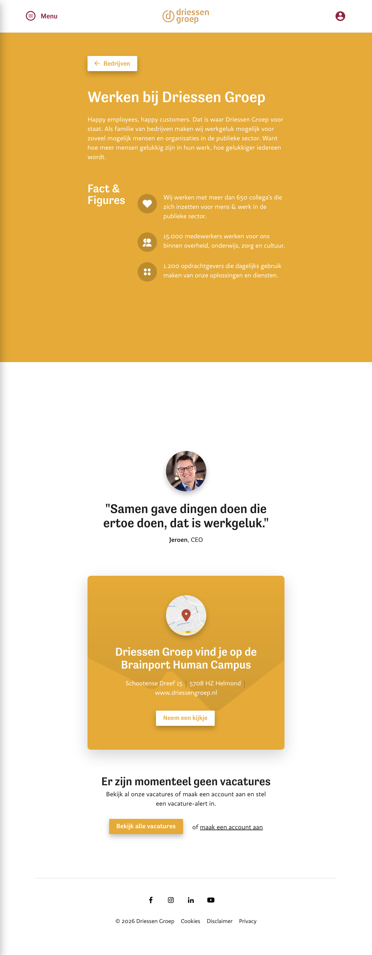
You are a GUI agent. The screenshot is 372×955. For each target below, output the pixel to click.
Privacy (247, 921)
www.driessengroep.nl (186, 693)
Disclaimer (219, 921)
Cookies (190, 921)
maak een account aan (231, 827)
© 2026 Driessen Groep (145, 921)
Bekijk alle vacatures (146, 826)
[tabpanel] (187, 361)
